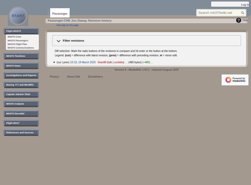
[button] (147, 40)
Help (241, 20)
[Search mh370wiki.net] (221, 12)
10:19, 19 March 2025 (83, 62)
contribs (118, 62)
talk (110, 62)
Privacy (54, 76)
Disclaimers (95, 76)
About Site (73, 76)
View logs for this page (67, 25)
